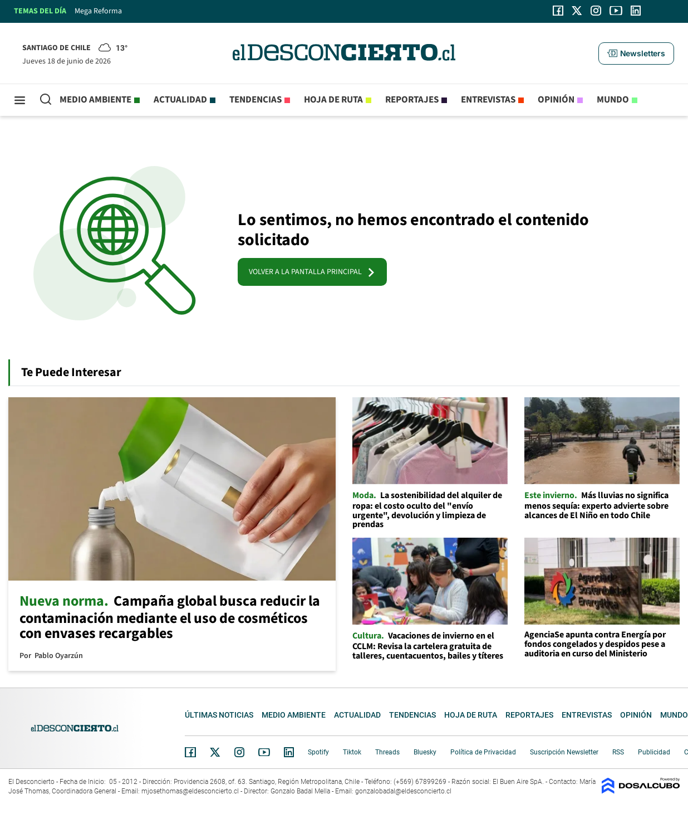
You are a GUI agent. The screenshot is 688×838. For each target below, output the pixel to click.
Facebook (190, 752)
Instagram (239, 752)
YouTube (263, 752)
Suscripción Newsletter (564, 752)
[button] (636, 53)
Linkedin (289, 752)
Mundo (613, 99)
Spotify (318, 752)
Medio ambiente (95, 99)
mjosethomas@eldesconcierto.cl (190, 791)
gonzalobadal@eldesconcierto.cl (403, 791)
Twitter (215, 752)
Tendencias (255, 99)
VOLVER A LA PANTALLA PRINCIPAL (312, 271)
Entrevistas (488, 99)
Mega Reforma (98, 11)
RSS (618, 752)
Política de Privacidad (483, 752)
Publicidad (654, 752)
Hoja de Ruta (333, 99)
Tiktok (352, 752)
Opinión (556, 99)
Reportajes (412, 99)
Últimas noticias (219, 714)
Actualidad (180, 99)
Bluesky (425, 752)
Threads (387, 752)
